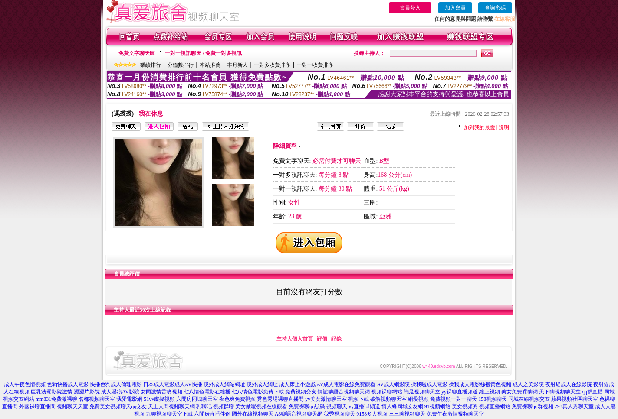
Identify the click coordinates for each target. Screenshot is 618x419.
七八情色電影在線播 (207, 392)
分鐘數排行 (181, 65)
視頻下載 (358, 399)
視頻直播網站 (494, 406)
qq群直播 (592, 392)
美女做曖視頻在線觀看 (261, 406)
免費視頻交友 (300, 392)
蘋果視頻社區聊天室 (574, 399)
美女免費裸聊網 (519, 392)
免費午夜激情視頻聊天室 (455, 414)
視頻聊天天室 (72, 406)
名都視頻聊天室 (97, 399)
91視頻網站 (437, 406)
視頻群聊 (223, 406)
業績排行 (150, 65)
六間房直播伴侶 (212, 414)
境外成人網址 (262, 384)
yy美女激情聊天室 (326, 399)
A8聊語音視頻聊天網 (299, 414)
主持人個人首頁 (294, 339)
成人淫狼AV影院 (120, 392)
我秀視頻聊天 (339, 414)
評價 (322, 339)
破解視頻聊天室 (388, 399)
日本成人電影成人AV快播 (172, 384)
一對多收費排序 (272, 65)
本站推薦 (210, 65)
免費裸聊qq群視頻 (532, 406)
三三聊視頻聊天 (407, 414)
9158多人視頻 (372, 414)
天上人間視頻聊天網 (171, 406)
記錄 (336, 339)
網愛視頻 (418, 399)
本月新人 (237, 65)
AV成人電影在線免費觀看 (346, 384)
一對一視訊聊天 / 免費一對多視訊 (203, 53)
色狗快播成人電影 (68, 384)
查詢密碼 (495, 8)
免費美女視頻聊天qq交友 (118, 406)
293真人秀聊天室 (574, 406)
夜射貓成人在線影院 (568, 384)
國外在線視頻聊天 (252, 414)
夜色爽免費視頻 (237, 399)
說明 (504, 127)
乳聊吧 (204, 406)
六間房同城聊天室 (197, 399)
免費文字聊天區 (136, 53)
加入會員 (455, 8)
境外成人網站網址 (224, 384)
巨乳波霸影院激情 (51, 392)
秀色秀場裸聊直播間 (280, 399)
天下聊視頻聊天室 (560, 392)
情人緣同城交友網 (402, 406)
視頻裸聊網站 (386, 392)
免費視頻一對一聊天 (453, 399)
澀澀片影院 (87, 392)
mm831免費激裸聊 (57, 399)
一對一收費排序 (315, 65)
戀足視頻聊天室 (422, 392)
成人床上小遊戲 (297, 384)
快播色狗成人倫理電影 (116, 384)
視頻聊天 (336, 406)
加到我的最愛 (479, 127)
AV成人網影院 (393, 384)
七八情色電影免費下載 (258, 392)
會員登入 (410, 8)
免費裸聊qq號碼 (307, 406)
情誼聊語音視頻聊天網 (344, 392)
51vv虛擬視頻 (159, 399)
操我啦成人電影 (429, 384)
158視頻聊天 (492, 399)
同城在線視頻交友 (529, 399)
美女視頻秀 (465, 406)
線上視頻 (489, 392)
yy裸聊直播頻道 (459, 392)
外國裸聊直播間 (37, 406)
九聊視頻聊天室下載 (169, 414)
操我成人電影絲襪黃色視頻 (480, 384)
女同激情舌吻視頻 (161, 392)
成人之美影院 (528, 384)
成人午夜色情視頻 (25, 384)
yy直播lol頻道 (364, 406)
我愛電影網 (129, 399)
